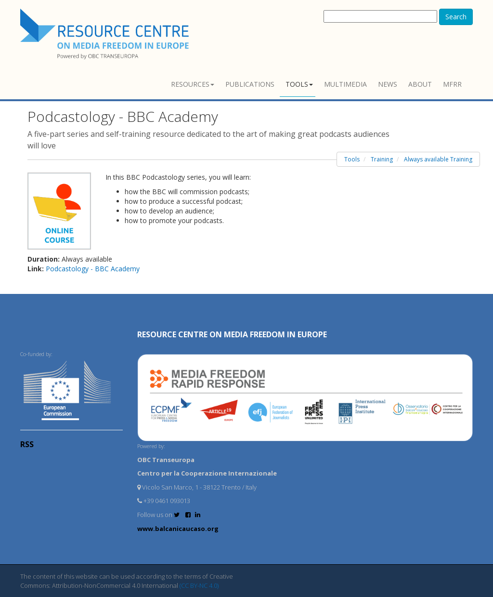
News (387, 84)
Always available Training (438, 159)
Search (456, 16)
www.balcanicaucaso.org (178, 528)
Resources (192, 84)
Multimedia (345, 84)
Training (382, 159)
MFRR (452, 84)
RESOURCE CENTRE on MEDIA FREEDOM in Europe (232, 334)
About (420, 84)
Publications (249, 84)
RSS (27, 444)
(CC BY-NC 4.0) (199, 585)
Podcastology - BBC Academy (93, 268)
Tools (299, 84)
